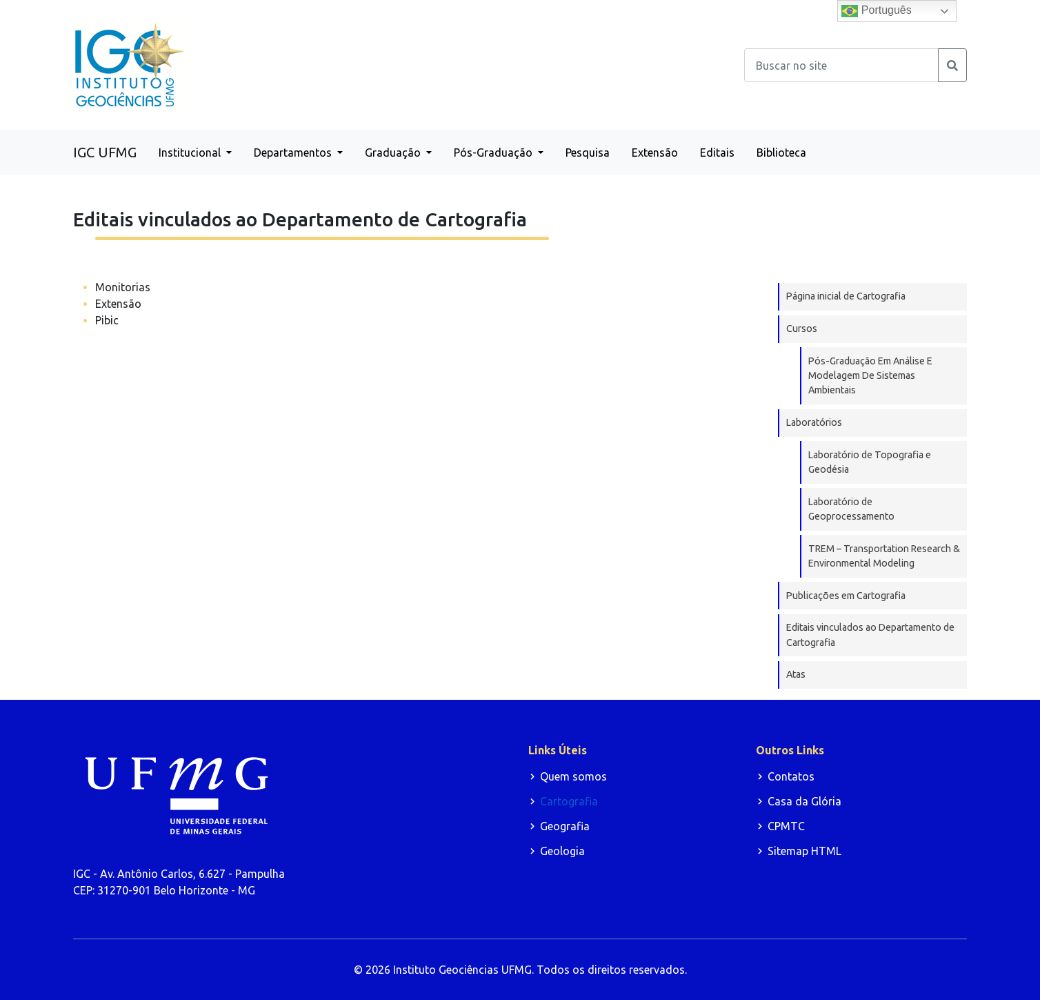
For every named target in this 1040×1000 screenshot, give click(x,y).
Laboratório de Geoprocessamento (851, 509)
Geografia (565, 826)
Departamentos (294, 152)
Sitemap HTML (804, 850)
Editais (717, 152)
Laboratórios (814, 422)
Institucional (191, 152)
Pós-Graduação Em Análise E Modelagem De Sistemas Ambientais (870, 375)
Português (876, 11)
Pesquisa (588, 152)
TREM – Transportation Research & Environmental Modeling (884, 556)
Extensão (655, 152)
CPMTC (786, 826)
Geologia (562, 850)
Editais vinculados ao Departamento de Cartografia (870, 634)
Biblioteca (781, 152)
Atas (796, 674)
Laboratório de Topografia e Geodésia (869, 462)
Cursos (801, 328)
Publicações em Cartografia (846, 595)
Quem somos (573, 776)
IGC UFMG (105, 152)
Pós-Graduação (494, 152)
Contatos (791, 776)
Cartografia (569, 801)
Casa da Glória (804, 801)
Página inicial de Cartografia (846, 296)
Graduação (394, 152)
